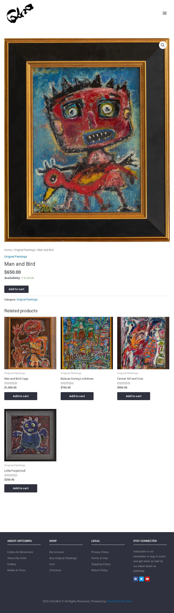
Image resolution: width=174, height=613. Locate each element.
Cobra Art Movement (20, 552)
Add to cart (16, 289)
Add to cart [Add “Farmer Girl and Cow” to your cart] (134, 396)
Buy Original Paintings (63, 558)
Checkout (55, 570)
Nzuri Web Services (119, 601)
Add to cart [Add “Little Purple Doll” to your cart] (21, 488)
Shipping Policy (101, 564)
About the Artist (16, 558)
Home (8, 249)
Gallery (11, 564)
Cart (52, 564)
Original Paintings (24, 249)
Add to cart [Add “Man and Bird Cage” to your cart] (21, 396)
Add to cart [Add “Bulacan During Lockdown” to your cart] (77, 396)
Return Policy (99, 570)
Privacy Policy (100, 552)
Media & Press (16, 570)
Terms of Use (99, 558)
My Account (56, 552)
